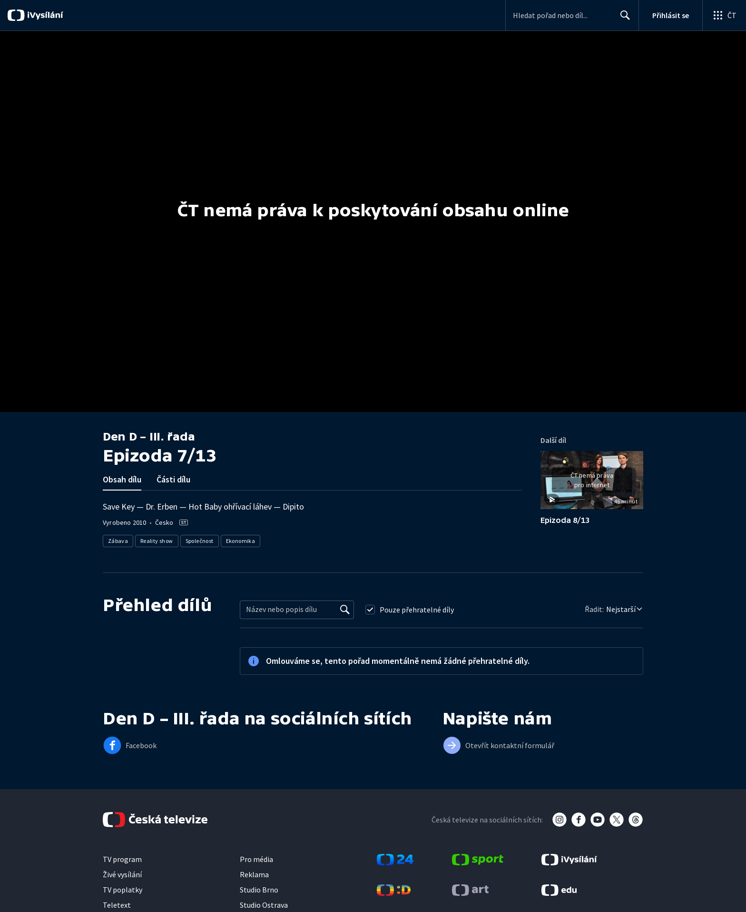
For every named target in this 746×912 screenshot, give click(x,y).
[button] (591, 483)
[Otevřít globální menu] (724, 15)
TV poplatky (122, 889)
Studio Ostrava (264, 905)
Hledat (622, 19)
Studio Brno (259, 889)
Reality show (156, 540)
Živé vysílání (122, 874)
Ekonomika (240, 540)
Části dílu (173, 479)
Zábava (118, 540)
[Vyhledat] (345, 609)
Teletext (117, 905)
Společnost (200, 540)
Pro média (256, 859)
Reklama (254, 874)
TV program (122, 859)
